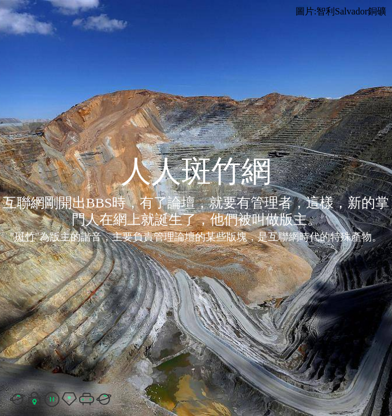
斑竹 (24, 237)
